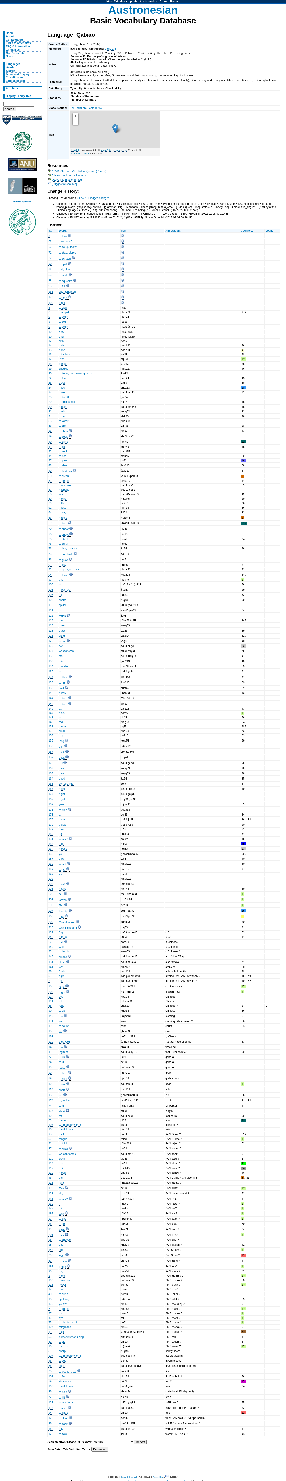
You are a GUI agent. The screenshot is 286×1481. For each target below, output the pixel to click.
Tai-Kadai (76, 108)
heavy (62, 693)
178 (50, 1289)
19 (50, 368)
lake (61, 1182)
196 (50, 1026)
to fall (62, 286)
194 (50, 883)
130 (50, 656)
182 (50, 1203)
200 (50, 1255)
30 (50, 406)
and (61, 874)
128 (50, 1193)
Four (62, 1255)
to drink (63, 441)
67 (50, 1260)
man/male (65, 485)
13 (50, 1229)
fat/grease (65, 1327)
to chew (63, 431)
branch (63, 1408)
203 (50, 899)
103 (50, 589)
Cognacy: (247, 230)
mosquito (64, 1280)
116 (50, 1284)
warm (62, 683)
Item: (124, 230)
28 (50, 397)
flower (62, 1284)
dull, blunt (65, 269)
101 (50, 1376)
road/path (64, 312)
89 (50, 1072)
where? (63, 839)
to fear (63, 378)
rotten (62, 616)
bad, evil (64, 1346)
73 (50, 539)
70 (50, 528)
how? (62, 884)
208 (50, 916)
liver (61, 359)
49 (50, 470)
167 (50, 788)
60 (50, 503)
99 (50, 971)
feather (63, 971)
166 (50, 783)
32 (50, 1139)
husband (64, 489)
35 (50, 421)
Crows (164, 1)
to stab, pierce (67, 252)
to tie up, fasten (68, 247)
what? (62, 864)
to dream (64, 476)
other (62, 302)
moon (62, 1172)
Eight (62, 992)
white (62, 717)
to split (63, 264)
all (60, 1001)
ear (61, 1177)
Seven (63, 900)
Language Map (15, 80)
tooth (62, 411)
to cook (63, 436)
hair (61, 942)
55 (50, 1154)
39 (50, 436)
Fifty (61, 916)
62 (50, 241)
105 (50, 594)
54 (50, 485)
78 (50, 554)
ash (61, 708)
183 (50, 843)
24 (50, 387)
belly (62, 345)
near (61, 829)
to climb (63, 1418)
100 (50, 584)
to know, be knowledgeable (75, 373)
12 (50, 341)
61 (50, 507)
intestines (64, 354)
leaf (61, 1163)
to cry (62, 416)
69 (50, 523)
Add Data (12, 88)
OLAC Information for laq (67, 179)
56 (50, 1365)
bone (62, 350)
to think (63, 1143)
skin (61, 341)
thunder (63, 666)
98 (50, 1244)
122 (50, 641)
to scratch (65, 258)
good (62, 778)
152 (50, 731)
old (61, 763)
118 (50, 625)
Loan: (269, 230)
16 (50, 354)
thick (62, 752)
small (62, 731)
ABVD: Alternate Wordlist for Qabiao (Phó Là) (79, 171)
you (61, 854)
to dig (62, 1010)
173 (50, 814)
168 (50, 1428)
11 (50, 1331)
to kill (62, 1062)
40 (50, 441)
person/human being (71, 1337)
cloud (62, 962)
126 (50, 1182)
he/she (63, 848)
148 (50, 717)
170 (50, 297)
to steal (63, 539)
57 (50, 489)
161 (50, 291)
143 (50, 1249)
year (61, 804)
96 (50, 1271)
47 (50, 460)
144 (50, 698)
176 (50, 824)
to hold (63, 1073)
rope (61, 1005)
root (61, 620)
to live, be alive (68, 548)
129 (50, 1172)
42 (50, 451)
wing (62, 584)
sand (62, 635)
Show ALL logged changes (93, 198)
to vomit (64, 421)
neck (62, 1134)
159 (50, 947)
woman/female (68, 1154)
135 (50, 1299)
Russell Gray (158, 1477)
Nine (62, 986)
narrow (63, 936)
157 (50, 751)
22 (50, 378)
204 (50, 991)
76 (50, 548)
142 (50, 693)
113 (50, 1407)
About (10, 36)
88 (50, 280)
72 (50, 1057)
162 (50, 763)
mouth (63, 406)
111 (50, 610)
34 (50, 416)
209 (50, 921)
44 (50, 456)
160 (50, 1129)
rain (61, 661)
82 (50, 269)
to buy (62, 564)
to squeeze (65, 281)
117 (50, 1168)
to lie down (65, 471)
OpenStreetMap (80, 153)
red (61, 722)
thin (61, 746)
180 (50, 833)
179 (50, 829)
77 (50, 258)
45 (50, 1318)
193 (50, 878)
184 (50, 848)
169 (50, 804)
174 (50, 1100)
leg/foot (63, 1052)
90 (50, 1010)
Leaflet (75, 150)
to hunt (63, 523)
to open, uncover (69, 569)
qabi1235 (110, 48)
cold (61, 688)
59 (50, 498)
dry (61, 1016)
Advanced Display (17, 74)
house (62, 507)
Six (61, 894)
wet (61, 967)
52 (50, 480)
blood (62, 382)
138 (50, 682)
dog (61, 1271)
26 (50, 942)
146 (50, 708)
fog (61, 932)
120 (50, 1158)
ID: (50, 230)
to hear (63, 456)
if (59, 878)
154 (50, 1089)
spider (62, 605)
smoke (63, 957)
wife (61, 494)
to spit (62, 425)
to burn (63, 698)
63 (50, 1120)
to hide (63, 810)
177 (50, 1208)
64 (50, 512)
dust (61, 1331)
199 (50, 1266)
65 (50, 1005)
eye (61, 1318)
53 (50, 1337)
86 (50, 559)
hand (62, 1275)
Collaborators (15, 39)
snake (62, 600)
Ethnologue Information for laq (70, 175)
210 (50, 927)
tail (61, 594)
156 (50, 746)
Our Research (15, 53)
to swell (63, 1149)
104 (50, 1327)
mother (63, 498)
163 (50, 768)
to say (62, 512)
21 (50, 1143)
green (62, 726)
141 (50, 967)
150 (50, 1304)
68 (50, 517)
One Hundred (67, 922)
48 (50, 465)
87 (50, 1148)
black (62, 713)
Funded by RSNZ (22, 201)
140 (50, 1016)
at (60, 814)
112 (50, 615)
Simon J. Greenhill (129, 1477)
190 (50, 302)
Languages (13, 64)
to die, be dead (68, 1322)
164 (50, 778)
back (62, 1229)
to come (64, 1308)
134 (50, 666)
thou (61, 843)
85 (50, 1239)
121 (50, 635)
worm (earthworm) (70, 1124)
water (62, 641)
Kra (84, 108)
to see (62, 1223)
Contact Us (13, 49)
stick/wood (65, 1381)
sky (61, 1193)
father (62, 503)
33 (50, 951)
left (61, 980)
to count (64, 1026)
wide (62, 947)
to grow (63, 560)
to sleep (64, 465)
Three (62, 1266)
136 (50, 671)
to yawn (63, 460)
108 (50, 1067)
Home (10, 33)
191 (50, 1001)
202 (50, 894)
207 (50, 910)
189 (50, 869)
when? (63, 297)
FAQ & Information (18, 46)
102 (50, 1116)
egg (61, 1244)
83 (50, 275)
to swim (63, 316)
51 (50, 1341)
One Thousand (68, 928)
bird (61, 579)
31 (50, 411)
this (61, 1208)
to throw (64, 575)
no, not (63, 888)
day (61, 1428)
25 (50, 1134)
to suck (63, 451)
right (61, 976)
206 (50, 905)
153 (50, 735)
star (61, 656)
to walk (63, 307)
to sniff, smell (67, 402)
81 (50, 1351)
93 (50, 1371)
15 (50, 350)
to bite (62, 446)
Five (61, 1235)
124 (50, 996)
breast (63, 363)
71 (50, 252)
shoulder (64, 368)
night (62, 788)
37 (50, 1218)
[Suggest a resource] (64, 184)
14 (50, 345)
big (61, 735)
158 (50, 936)
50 (50, 476)
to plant (63, 1412)
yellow (63, 1304)
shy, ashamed (67, 291)
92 (50, 569)
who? (62, 869)
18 (50, 363)
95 (50, 286)
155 (50, 740)
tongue (63, 1139)
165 (50, 1346)
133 (50, 661)
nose (62, 392)
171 (50, 809)
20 (50, 373)
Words (10, 67)
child (62, 1365)
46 (50, 1223)
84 (50, 1412)
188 (50, 863)
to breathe (65, 397)
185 (50, 1031)
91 (50, 564)
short (62, 1090)
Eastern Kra (94, 108)
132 (50, 932)
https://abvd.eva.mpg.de (121, 1)
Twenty (63, 911)
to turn (63, 236)
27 (50, 392)
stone (62, 1158)
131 (50, 962)
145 (50, 956)
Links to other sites (18, 43)
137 (50, 676)
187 (50, 858)
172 (50, 1418)
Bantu (174, 1)
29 (50, 402)
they (61, 858)
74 (50, 1062)
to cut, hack (66, 554)
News (9, 56)
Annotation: (173, 230)
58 (50, 494)
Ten (61, 905)
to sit (62, 1341)
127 (50, 651)
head (62, 387)
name (62, 1120)
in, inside (64, 1100)
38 (50, 430)
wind (62, 671)
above (62, 819)
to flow (63, 1434)
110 (50, 605)
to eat (62, 1218)
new (61, 768)
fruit (61, 1168)
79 (50, 1381)
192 (50, 874)
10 (50, 332)
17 (50, 359)
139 (50, 688)
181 (50, 839)
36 (50, 425)
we (61, 1031)
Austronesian (148, 1)
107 (50, 1124)
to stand (64, 480)
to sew (63, 1261)
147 (50, 713)
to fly (62, 1376)
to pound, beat (67, 1371)
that (61, 1289)
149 (50, 722)
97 (50, 579)
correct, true (66, 783)
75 (50, 1322)
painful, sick (66, 1129)
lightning (64, 1299)
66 (50, 247)
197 (50, 1213)
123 (50, 1434)
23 (50, 382)
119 (50, 1041)
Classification (15, 77)
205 (50, 986)
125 (50, 646)
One (61, 1213)
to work (63, 275)
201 (50, 1234)
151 (50, 726)
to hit (62, 1057)
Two (61, 1188)
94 (50, 574)
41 (50, 446)
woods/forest (66, 651)
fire (61, 1249)
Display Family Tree (19, 96)
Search (10, 70)
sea (61, 996)
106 (50, 600)
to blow (63, 677)
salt (61, 646)
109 (50, 1280)
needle (63, 517)
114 (50, 1163)
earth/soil (64, 1041)
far (60, 833)
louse (62, 1067)
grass (62, 625)
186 (50, 854)
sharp (62, 1351)
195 (50, 888)
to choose (65, 1239)
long (61, 741)
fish (61, 610)
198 (50, 1188)
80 (50, 263)
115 (50, 620)
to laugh (64, 951)
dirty (61, 332)
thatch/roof (65, 241)
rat (60, 1116)
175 (50, 819)
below (62, 824)
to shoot (64, 529)
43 (50, 1177)
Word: (63, 230)
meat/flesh (65, 589)
